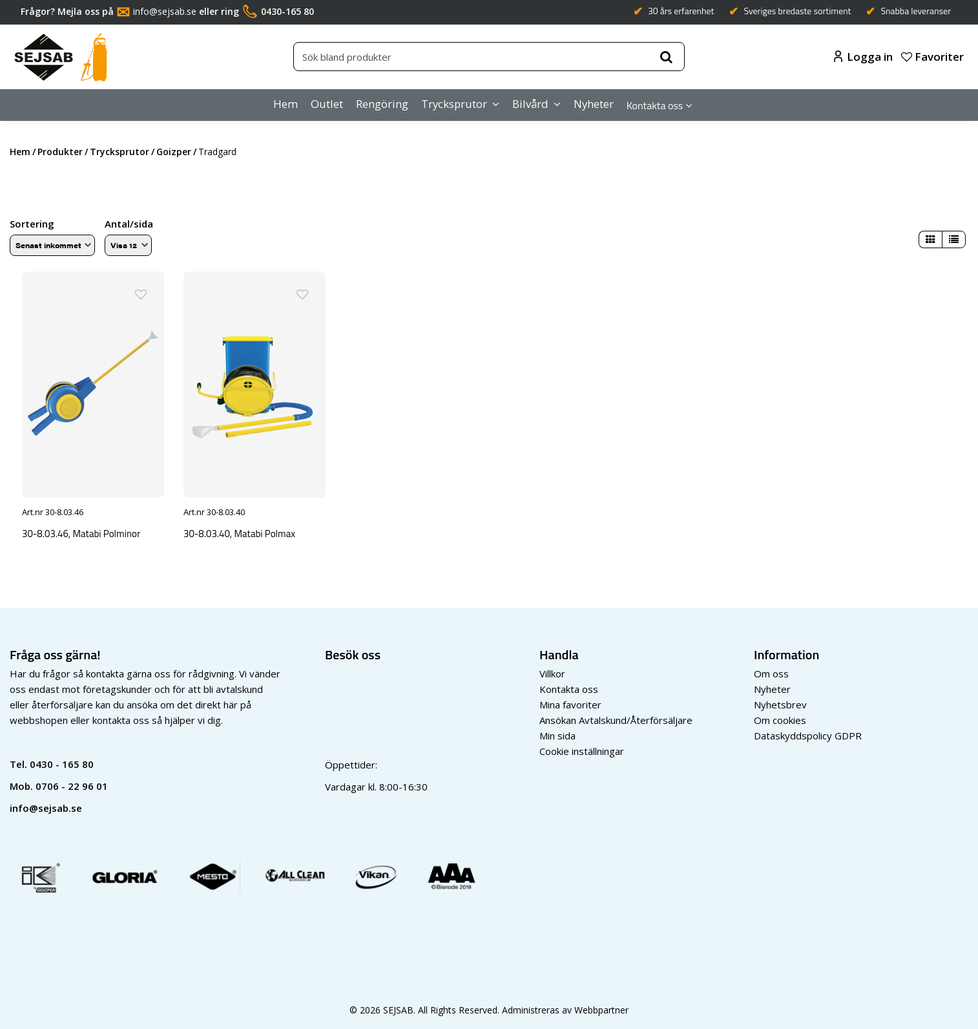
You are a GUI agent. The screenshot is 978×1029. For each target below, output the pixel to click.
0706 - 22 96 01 (72, 784)
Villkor (552, 671)
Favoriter (932, 56)
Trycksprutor (454, 103)
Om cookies (780, 718)
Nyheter (594, 103)
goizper (173, 151)
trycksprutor (119, 151)
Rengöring (382, 103)
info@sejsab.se (164, 11)
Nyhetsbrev (780, 702)
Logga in (863, 56)
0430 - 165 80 (62, 762)
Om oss (771, 671)
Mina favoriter (570, 702)
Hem (285, 103)
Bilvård (530, 103)
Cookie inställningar (581, 749)
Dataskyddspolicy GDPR (808, 733)
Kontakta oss (655, 105)
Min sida (557, 733)
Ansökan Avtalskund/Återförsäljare (615, 718)
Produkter (60, 151)
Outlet (327, 103)
